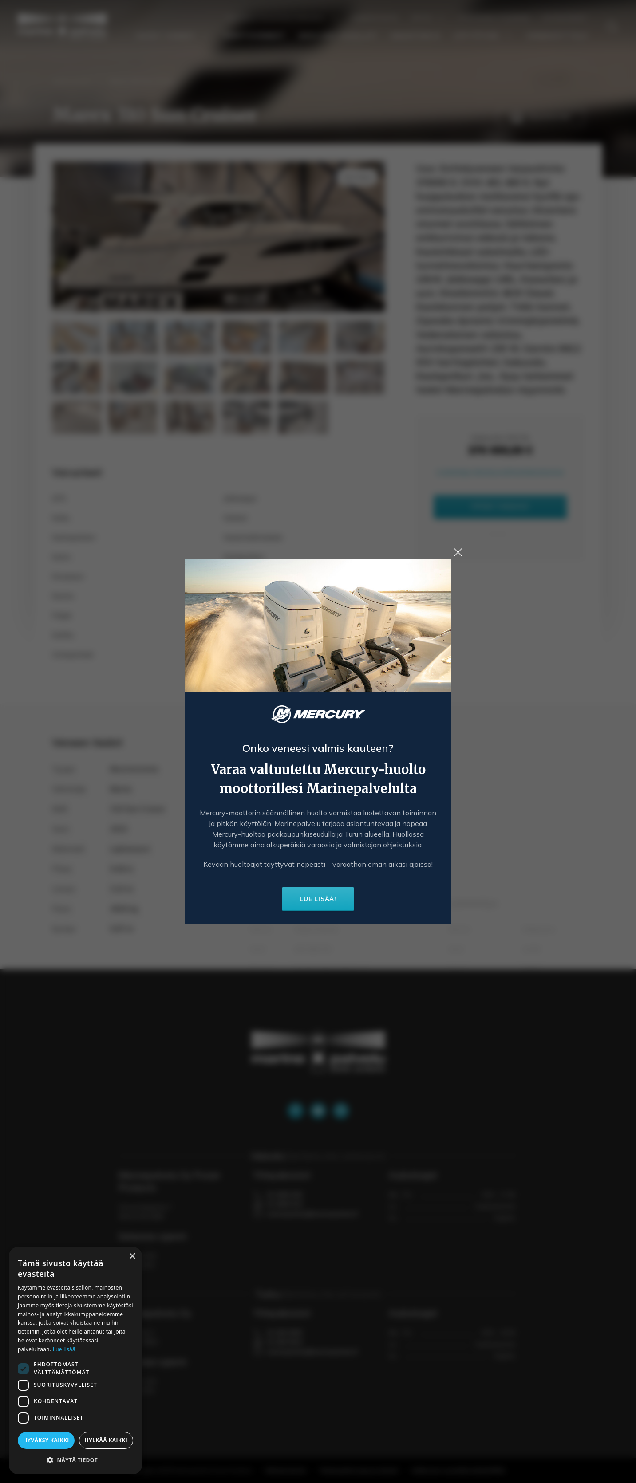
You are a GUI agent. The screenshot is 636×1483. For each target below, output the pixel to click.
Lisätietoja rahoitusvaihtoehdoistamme (500, 472)
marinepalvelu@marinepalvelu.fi (312, 1214)
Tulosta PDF (540, 117)
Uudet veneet (172, 35)
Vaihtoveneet (254, 35)
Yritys (428, 17)
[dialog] (75, 1360)
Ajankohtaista (375, 18)
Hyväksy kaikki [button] (46, 1440)
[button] (75, 1460)
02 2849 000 (284, 1195)
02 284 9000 (284, 1333)
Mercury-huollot (338, 35)
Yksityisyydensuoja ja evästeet (359, 1470)
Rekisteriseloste (285, 1470)
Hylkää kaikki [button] (106, 1440)
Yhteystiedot (565, 18)
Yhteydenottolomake (493, 18)
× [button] (132, 1256)
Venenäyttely (557, 35)
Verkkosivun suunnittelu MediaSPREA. (459, 1470)
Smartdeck (415, 35)
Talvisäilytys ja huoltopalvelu (281, 17)
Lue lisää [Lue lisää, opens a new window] (64, 1349)
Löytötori (483, 35)
